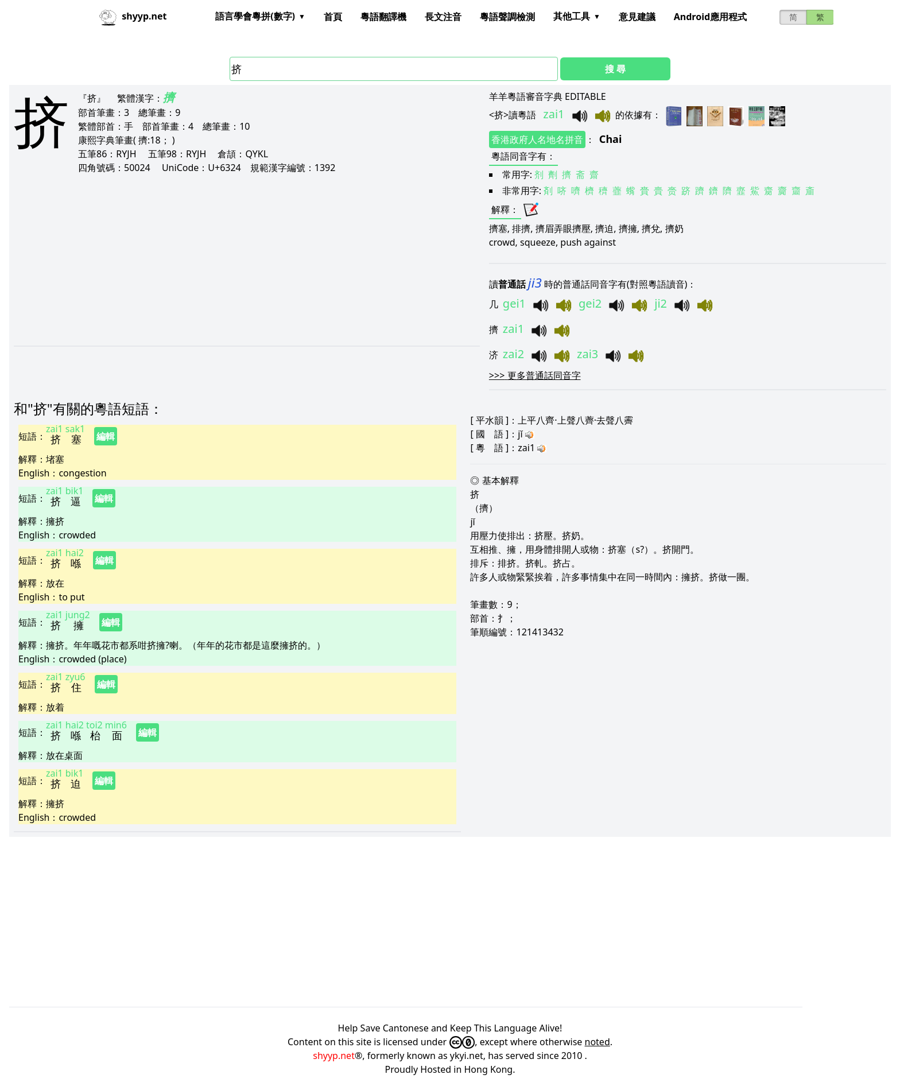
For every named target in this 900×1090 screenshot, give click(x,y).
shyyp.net (334, 1055)
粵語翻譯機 (383, 16)
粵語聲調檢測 (507, 16)
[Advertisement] (212, 259)
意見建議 (637, 16)
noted (597, 1041)
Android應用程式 (710, 16)
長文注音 (443, 16)
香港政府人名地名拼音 (537, 139)
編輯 (105, 436)
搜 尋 (615, 69)
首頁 (333, 16)
